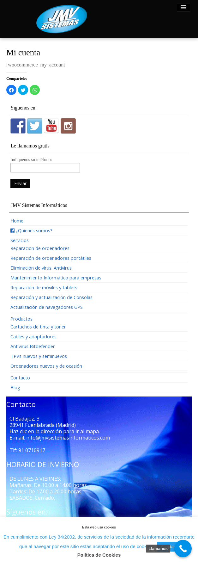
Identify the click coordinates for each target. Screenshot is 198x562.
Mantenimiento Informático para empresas (55, 277)
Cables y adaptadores (33, 336)
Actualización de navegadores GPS (46, 307)
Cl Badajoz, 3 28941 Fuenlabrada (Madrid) (42, 421)
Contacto (20, 377)
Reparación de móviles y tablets (43, 287)
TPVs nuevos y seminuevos (38, 356)
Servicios (19, 240)
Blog (15, 387)
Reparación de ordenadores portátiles (50, 258)
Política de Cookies (99, 555)
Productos (21, 318)
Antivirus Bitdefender (32, 346)
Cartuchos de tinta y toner (38, 326)
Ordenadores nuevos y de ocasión (46, 366)
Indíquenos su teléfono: (45, 164)
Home (16, 220)
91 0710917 (31, 450)
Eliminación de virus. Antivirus (41, 268)
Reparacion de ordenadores (39, 248)
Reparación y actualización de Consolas (51, 297)
